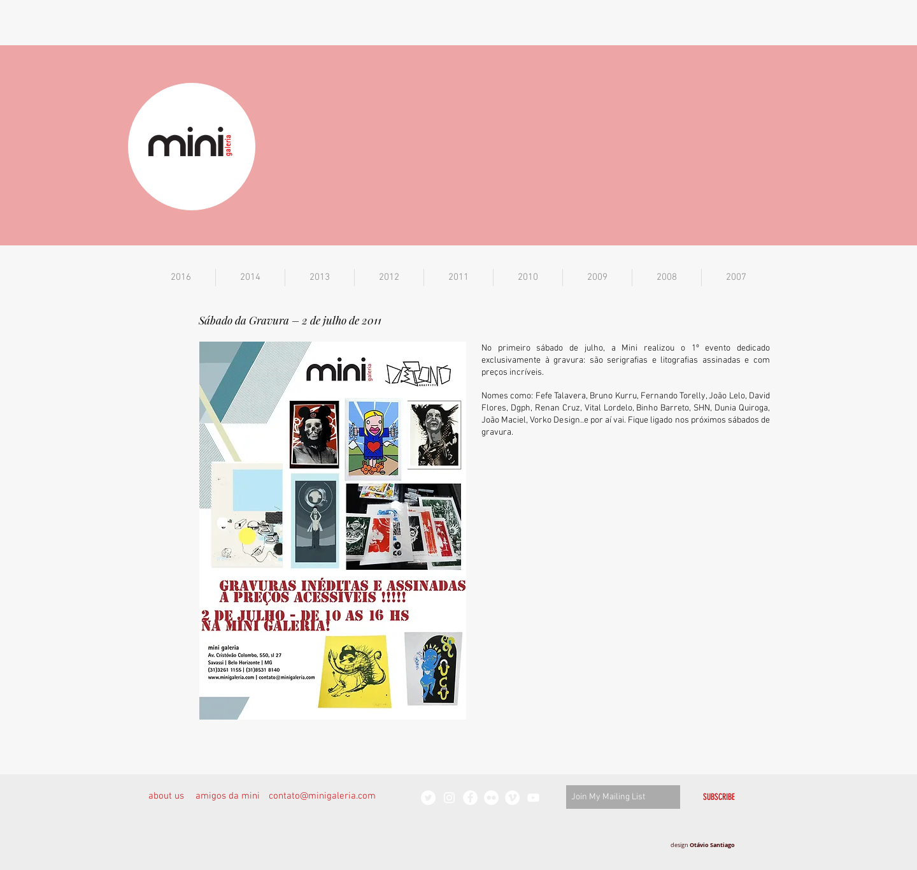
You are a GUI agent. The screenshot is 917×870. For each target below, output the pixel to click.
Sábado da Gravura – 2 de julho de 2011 (290, 320)
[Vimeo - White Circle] (512, 797)
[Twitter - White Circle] (428, 797)
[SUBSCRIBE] (719, 797)
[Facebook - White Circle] (470, 797)
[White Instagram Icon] (449, 797)
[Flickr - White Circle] (491, 797)
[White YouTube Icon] (533, 797)
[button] (180, 277)
